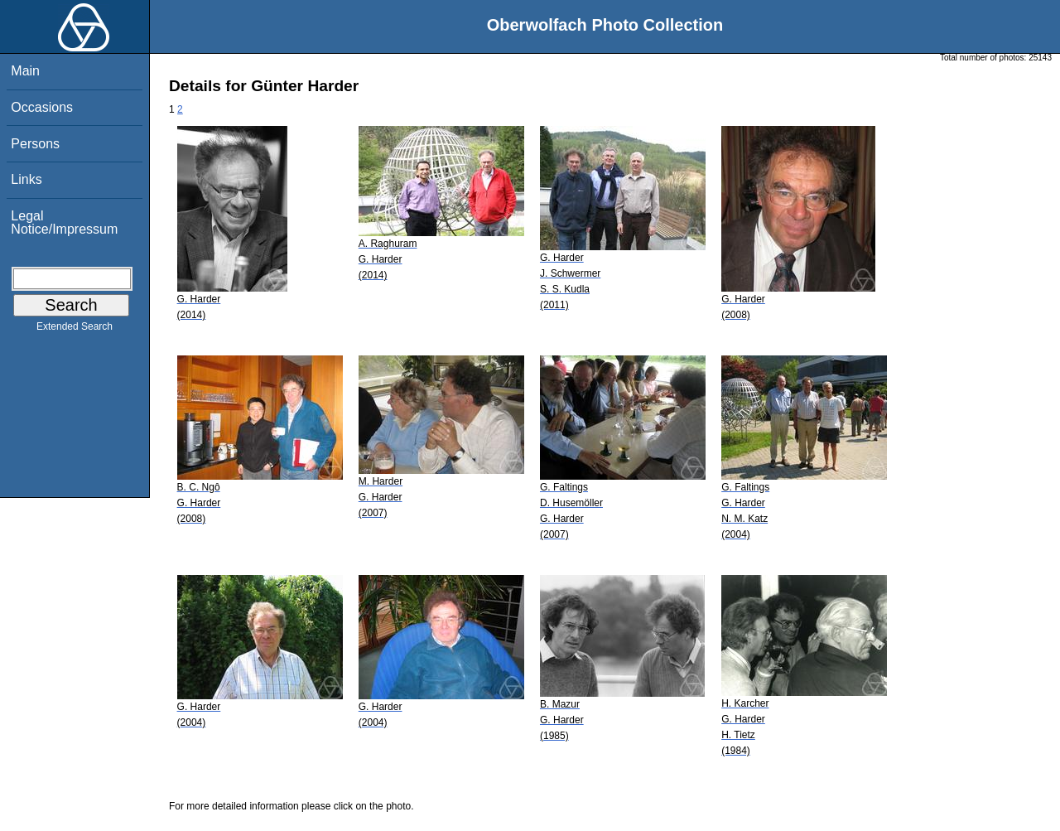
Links (26, 179)
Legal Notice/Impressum (64, 222)
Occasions (42, 107)
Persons (35, 144)
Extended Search (74, 330)
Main (25, 71)
